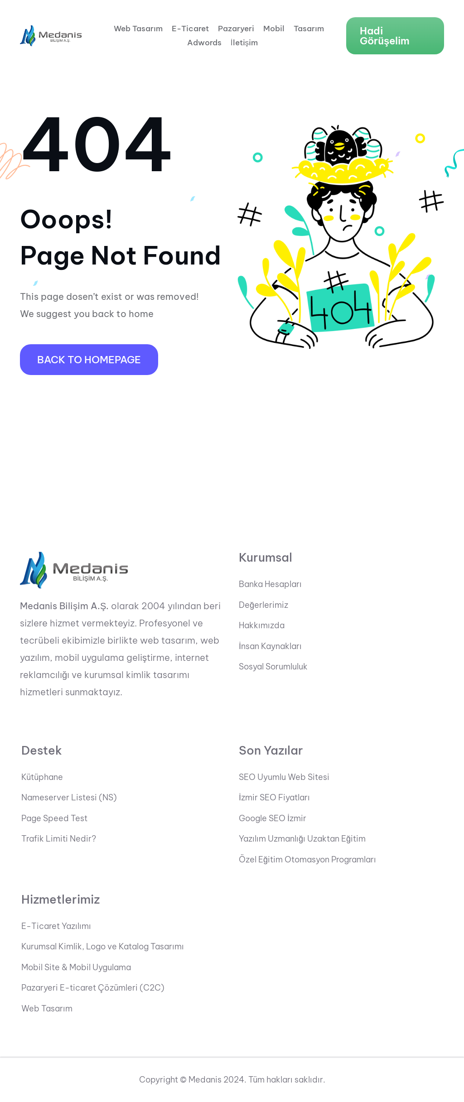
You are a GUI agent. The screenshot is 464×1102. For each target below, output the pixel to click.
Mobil (274, 29)
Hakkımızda (262, 626)
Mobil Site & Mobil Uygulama (76, 967)
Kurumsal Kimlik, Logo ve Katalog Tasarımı (102, 947)
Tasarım (309, 29)
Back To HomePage (89, 359)
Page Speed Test (54, 818)
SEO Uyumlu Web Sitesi (284, 777)
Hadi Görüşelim (385, 35)
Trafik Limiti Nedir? (58, 839)
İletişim (244, 43)
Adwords (204, 43)
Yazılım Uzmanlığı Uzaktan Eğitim (302, 839)
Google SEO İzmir (272, 818)
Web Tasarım (138, 29)
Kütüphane (42, 777)
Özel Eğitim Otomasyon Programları (307, 860)
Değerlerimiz (263, 605)
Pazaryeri (236, 29)
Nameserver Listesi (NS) (69, 798)
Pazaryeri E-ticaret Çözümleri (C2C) (92, 988)
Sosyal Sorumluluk (273, 667)
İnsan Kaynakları (270, 646)
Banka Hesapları (270, 584)
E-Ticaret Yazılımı (56, 926)
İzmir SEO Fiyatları (274, 798)
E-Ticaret (190, 29)
